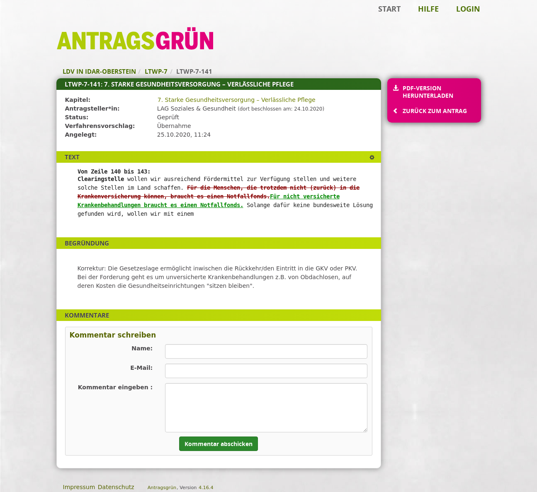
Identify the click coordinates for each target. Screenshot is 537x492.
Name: (142, 348)
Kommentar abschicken (219, 444)
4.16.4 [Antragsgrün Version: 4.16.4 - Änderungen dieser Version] (206, 487)
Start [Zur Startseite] (389, 9)
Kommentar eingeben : (115, 387)
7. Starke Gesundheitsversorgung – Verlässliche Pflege (237, 99)
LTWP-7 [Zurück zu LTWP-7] (156, 71)
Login (468, 9)
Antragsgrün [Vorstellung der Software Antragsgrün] (162, 487)
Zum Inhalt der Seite (34, 19)
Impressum (79, 487)
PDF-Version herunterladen (427, 91)
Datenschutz (116, 487)
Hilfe (428, 9)
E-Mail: (141, 367)
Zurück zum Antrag (434, 111)
